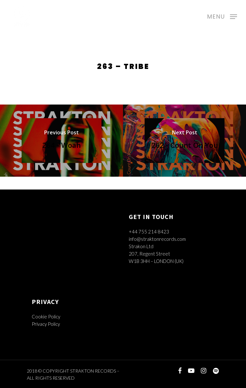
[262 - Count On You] (184, 141)
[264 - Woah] (61, 141)
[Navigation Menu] (222, 15)
